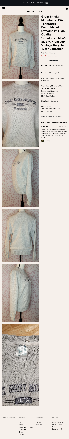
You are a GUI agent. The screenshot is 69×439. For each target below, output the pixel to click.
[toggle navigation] (3, 8)
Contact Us (22, 429)
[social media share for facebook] (42, 65)
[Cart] (67, 8)
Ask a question (58, 65)
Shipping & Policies (56, 73)
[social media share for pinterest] (50, 65)
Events (21, 432)
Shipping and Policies (26, 427)
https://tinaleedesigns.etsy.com (53, 116)
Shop (20, 422)
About (21, 424)
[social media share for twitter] (46, 65)
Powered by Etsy (57, 429)
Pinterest (38, 422)
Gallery (21, 434)
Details (44, 73)
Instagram (39, 424)
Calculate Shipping (48, 53)
